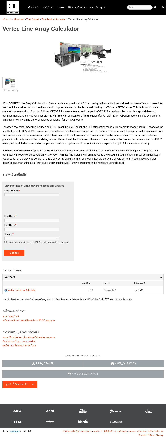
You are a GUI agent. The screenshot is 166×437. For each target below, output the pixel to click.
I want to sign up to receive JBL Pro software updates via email (36, 242)
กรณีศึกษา (47, 7)
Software (9, 276)
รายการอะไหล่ (10, 316)
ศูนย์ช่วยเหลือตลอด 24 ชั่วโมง (19, 345)
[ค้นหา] (140, 7)
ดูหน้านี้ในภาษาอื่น (17, 384)
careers (131, 431)
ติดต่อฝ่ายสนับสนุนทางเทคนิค (18, 341)
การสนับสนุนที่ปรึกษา (83, 374)
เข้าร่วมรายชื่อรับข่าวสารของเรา (77, 431)
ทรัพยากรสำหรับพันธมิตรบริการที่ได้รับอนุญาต (28, 320)
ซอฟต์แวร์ (97, 431)
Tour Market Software (54, 19)
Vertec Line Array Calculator (22, 290)
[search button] (155, 7)
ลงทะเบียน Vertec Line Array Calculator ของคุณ (28, 337)
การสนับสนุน (96, 7)
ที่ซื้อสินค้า (108, 431)
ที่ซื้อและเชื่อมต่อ (77, 7)
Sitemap (160, 435)
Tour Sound (32, 19)
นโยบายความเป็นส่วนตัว (148, 431)
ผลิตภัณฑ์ (33, 7)
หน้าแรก (6, 19)
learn (61, 7)
